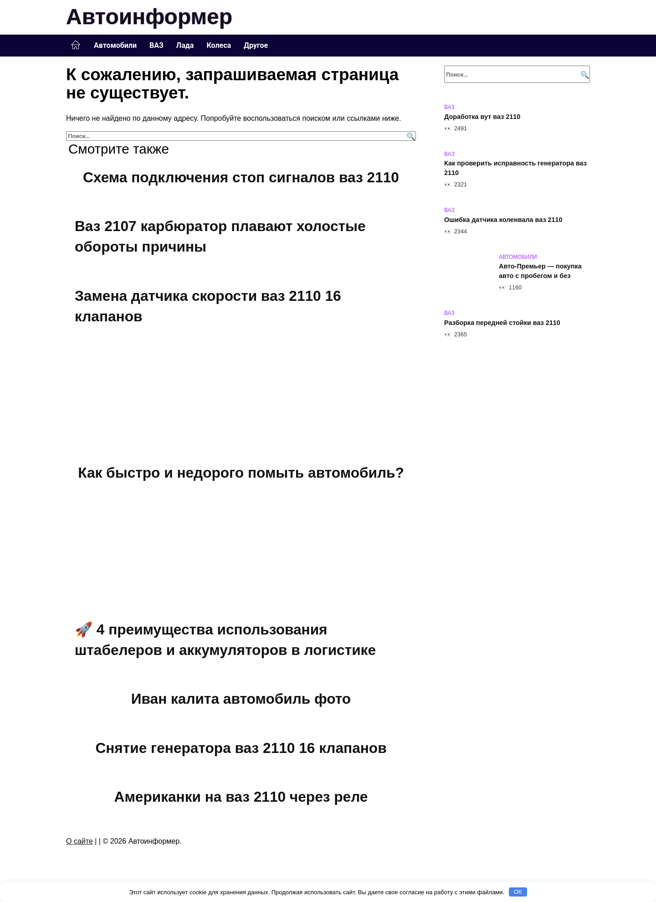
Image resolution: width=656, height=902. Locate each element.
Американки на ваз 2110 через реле (241, 797)
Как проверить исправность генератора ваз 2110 (515, 168)
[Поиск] (410, 136)
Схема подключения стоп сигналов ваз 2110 (241, 177)
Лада (185, 45)
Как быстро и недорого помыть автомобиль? (241, 472)
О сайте (79, 841)
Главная (75, 45)
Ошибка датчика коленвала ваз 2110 (503, 219)
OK (518, 891)
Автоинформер (149, 17)
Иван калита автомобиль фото (241, 699)
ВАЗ (156, 45)
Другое (256, 45)
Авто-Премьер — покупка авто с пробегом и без (540, 271)
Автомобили (115, 45)
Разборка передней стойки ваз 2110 (502, 322)
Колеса (218, 45)
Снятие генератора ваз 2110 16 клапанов (241, 748)
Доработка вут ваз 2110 (482, 116)
